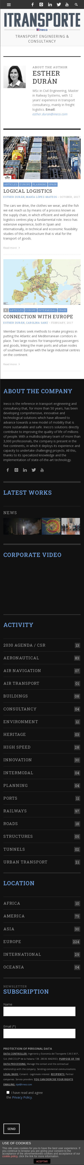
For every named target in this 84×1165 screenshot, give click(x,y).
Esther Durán (14, 197)
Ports (10, 798)
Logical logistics (27, 191)
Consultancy (20, 709)
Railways (15, 810)
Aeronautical (21, 657)
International (22, 954)
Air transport (21, 683)
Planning (40, 184)
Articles (10, 184)
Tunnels (14, 849)
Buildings (15, 696)
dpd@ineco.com (24, 1084)
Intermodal (47, 310)
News (10, 512)
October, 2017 (70, 197)
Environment (20, 721)
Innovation (17, 759)
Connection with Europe (38, 316)
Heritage (14, 734)
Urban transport (25, 862)
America (14, 916)
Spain (53, 184)
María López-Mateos (41, 197)
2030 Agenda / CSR (24, 645)
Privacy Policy (22, 1097)
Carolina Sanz (37, 322)
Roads (10, 823)
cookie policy (9, 1156)
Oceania (13, 967)
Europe (25, 184)
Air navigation (22, 670)
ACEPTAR (42, 1161)
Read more (12, 247)
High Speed (17, 747)
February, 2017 (62, 322)
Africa (11, 903)
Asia (9, 928)
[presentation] (37, 1111)
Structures (18, 836)
